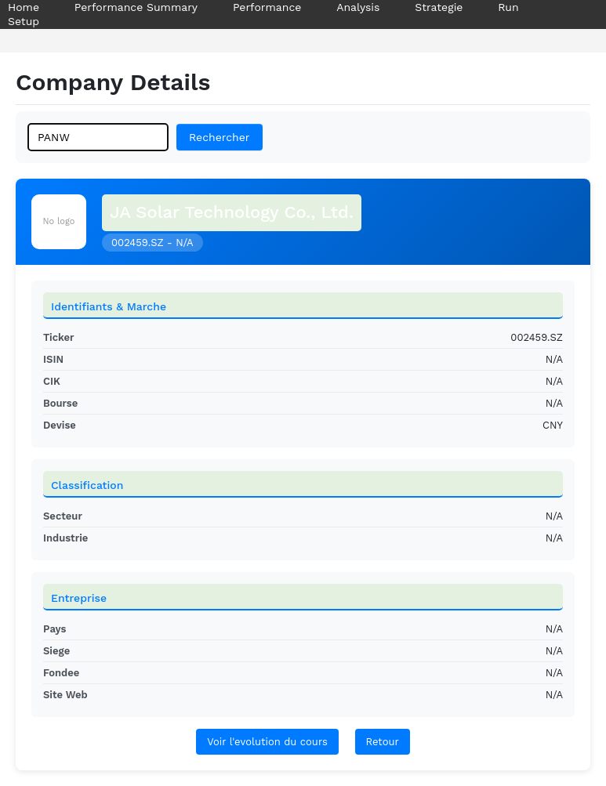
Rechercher (219, 137)
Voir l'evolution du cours (267, 742)
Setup (23, 21)
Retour (382, 742)
